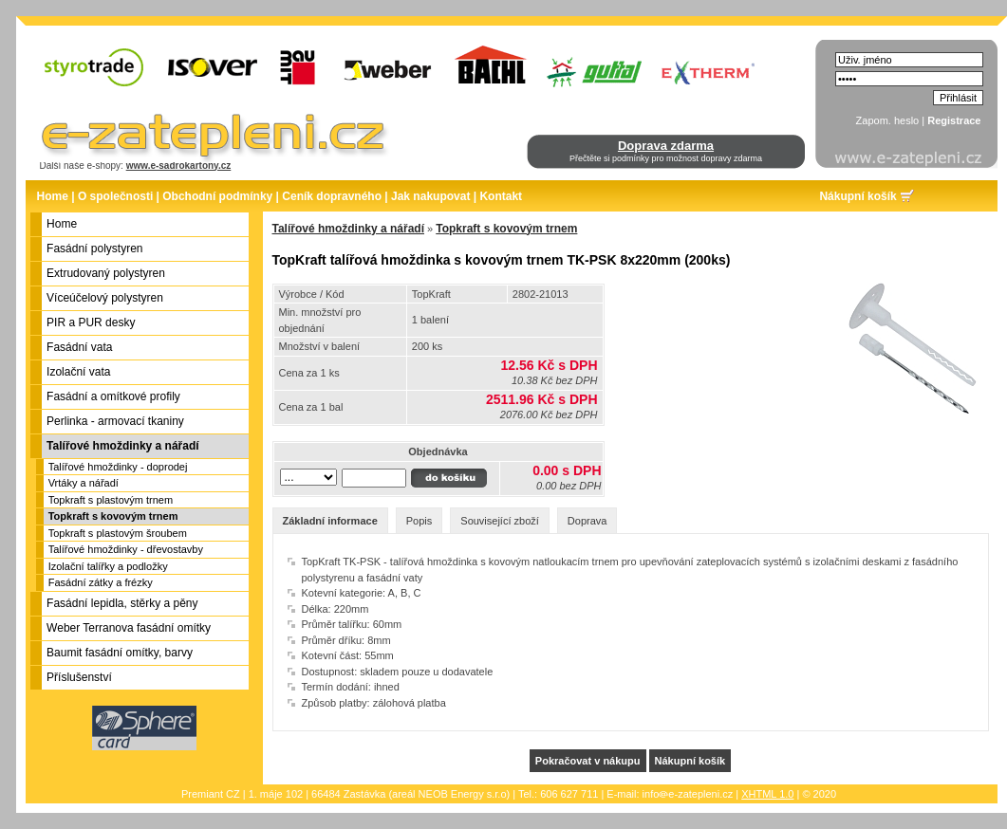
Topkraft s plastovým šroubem (117, 533)
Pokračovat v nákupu (588, 760)
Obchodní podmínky (217, 196)
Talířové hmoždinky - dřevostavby (125, 549)
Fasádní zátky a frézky (100, 582)
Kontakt (500, 196)
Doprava (587, 520)
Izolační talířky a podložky (108, 566)
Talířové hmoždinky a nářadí (348, 228)
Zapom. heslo (888, 120)
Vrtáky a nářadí (83, 482)
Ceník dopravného (332, 196)
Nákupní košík (857, 196)
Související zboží (499, 520)
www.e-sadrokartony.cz (179, 165)
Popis (419, 520)
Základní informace (330, 520)
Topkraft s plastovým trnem (110, 500)
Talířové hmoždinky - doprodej (118, 466)
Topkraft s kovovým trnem (113, 516)
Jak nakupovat (430, 196)
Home (52, 196)
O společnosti (115, 196)
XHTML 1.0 (767, 794)
